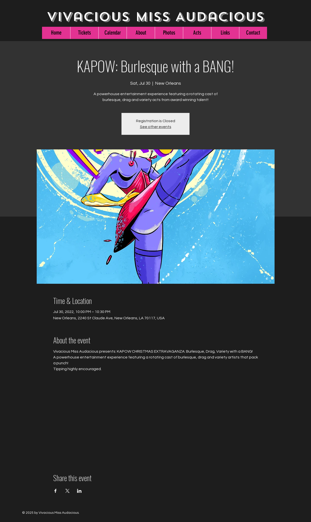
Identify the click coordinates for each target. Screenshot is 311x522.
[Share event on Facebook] (55, 491)
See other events (155, 127)
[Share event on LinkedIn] (79, 491)
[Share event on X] (67, 491)
